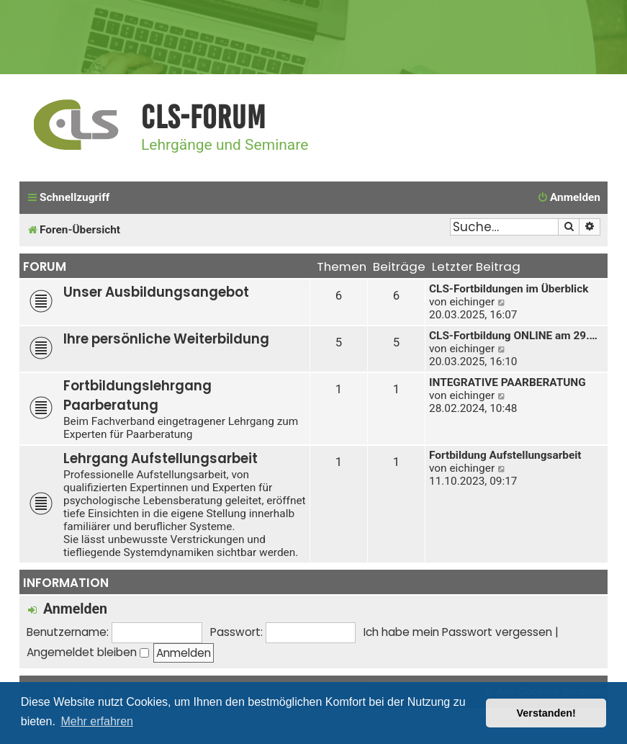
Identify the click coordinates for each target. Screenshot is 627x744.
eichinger (472, 301)
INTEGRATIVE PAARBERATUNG (507, 382)
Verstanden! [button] (546, 713)
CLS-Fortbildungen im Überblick (508, 288)
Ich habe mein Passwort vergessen (458, 632)
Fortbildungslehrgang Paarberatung (137, 395)
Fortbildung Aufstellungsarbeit (505, 455)
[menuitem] (568, 198)
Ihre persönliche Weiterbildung (166, 339)
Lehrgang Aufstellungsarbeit (160, 458)
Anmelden (75, 609)
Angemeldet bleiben (88, 652)
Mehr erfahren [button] (96, 721)
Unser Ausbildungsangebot (156, 292)
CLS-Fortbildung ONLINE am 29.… (513, 335)
